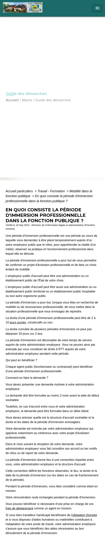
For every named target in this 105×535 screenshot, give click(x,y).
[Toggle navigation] (97, 8)
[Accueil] (24, 8)
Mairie (27, 100)
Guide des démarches (53, 100)
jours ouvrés (18, 322)
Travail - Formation (52, 191)
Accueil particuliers (20, 191)
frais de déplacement (19, 508)
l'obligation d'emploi (84, 515)
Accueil (12, 100)
